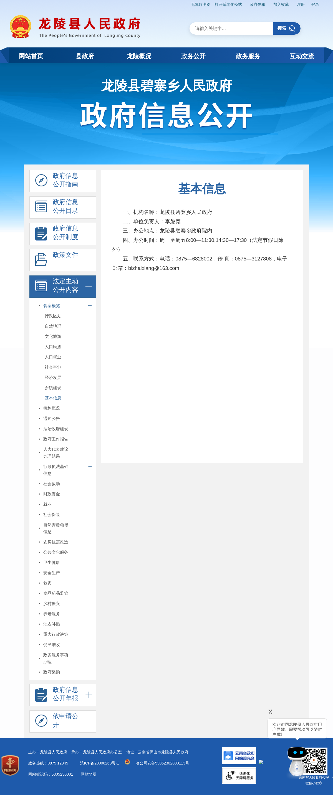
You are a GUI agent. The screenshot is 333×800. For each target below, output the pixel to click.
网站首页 (31, 56)
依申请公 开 (56, 721)
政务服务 (248, 56)
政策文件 (56, 260)
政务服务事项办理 (55, 658)
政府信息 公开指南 (56, 181)
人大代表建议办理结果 (55, 453)
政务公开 (193, 56)
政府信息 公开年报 (56, 695)
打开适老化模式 (228, 4)
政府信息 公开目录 (56, 207)
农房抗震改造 (55, 542)
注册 (301, 4)
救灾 (47, 583)
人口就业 (53, 357)
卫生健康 (51, 562)
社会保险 (51, 514)
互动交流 (302, 56)
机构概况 (51, 408)
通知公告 (51, 418)
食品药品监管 (55, 593)
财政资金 (51, 494)
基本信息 (53, 398)
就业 (47, 504)
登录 (315, 4)
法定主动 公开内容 (56, 286)
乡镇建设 (53, 387)
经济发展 (53, 377)
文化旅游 (53, 336)
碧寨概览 (51, 305)
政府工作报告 (55, 439)
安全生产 (51, 572)
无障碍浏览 (200, 4)
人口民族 (53, 346)
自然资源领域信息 (55, 528)
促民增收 (51, 644)
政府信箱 (257, 4)
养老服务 (51, 613)
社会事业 (53, 367)
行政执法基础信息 (55, 470)
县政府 (85, 56)
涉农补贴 (51, 624)
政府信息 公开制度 (56, 234)
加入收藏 (281, 4)
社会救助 (51, 483)
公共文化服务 (55, 552)
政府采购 (51, 672)
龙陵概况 (139, 56)
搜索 (287, 28)
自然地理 (53, 326)
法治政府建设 (55, 428)
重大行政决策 (55, 634)
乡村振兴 (51, 603)
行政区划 (53, 315)
